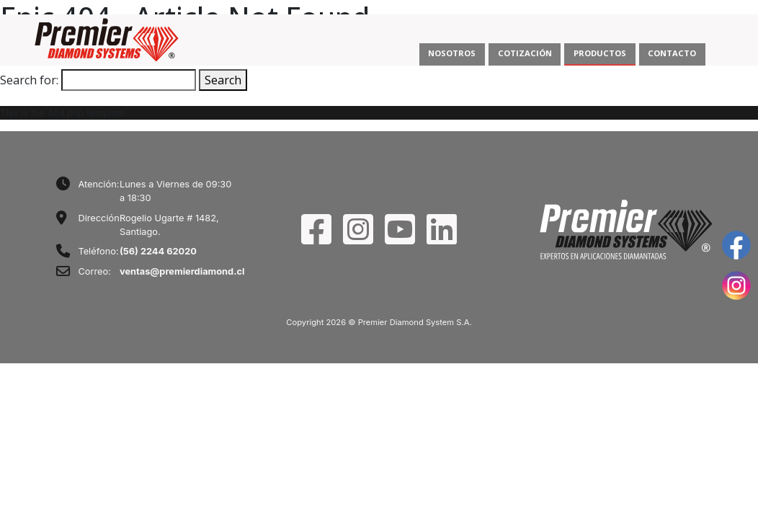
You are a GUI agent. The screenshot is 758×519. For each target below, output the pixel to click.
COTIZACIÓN (525, 53)
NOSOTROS (452, 53)
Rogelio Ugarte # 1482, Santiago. (169, 225)
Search (223, 80)
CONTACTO (672, 53)
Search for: (29, 80)
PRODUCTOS (600, 53)
